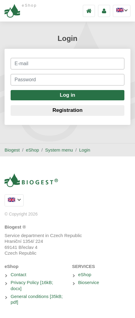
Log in (67, 95)
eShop (32, 149)
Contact (18, 274)
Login (84, 149)
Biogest (12, 149)
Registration (67, 110)
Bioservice (88, 282)
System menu (59, 149)
